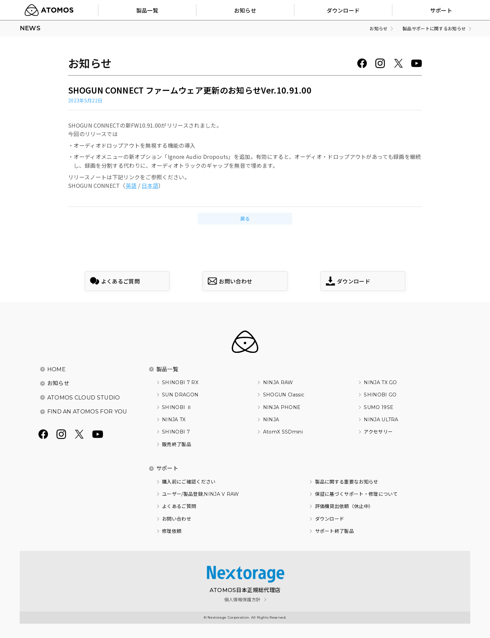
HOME (56, 369)
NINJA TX (174, 419)
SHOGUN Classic (283, 395)
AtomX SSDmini (283, 432)
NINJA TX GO (380, 382)
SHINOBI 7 (176, 432)
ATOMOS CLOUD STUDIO (83, 397)
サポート (167, 468)
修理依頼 (171, 531)
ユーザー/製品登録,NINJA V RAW (200, 494)
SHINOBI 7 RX (180, 382)
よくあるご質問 (179, 506)
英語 (131, 185)
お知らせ (58, 383)
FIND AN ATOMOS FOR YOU (87, 411)
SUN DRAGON (180, 395)
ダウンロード (329, 519)
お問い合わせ (176, 519)
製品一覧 (167, 369)
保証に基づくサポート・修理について (356, 494)
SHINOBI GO (380, 395)
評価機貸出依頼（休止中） (344, 506)
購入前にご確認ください (189, 482)
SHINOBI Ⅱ (177, 407)
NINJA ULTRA (381, 419)
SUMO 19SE (378, 407)
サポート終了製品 (334, 531)
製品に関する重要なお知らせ (346, 482)
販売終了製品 (176, 444)
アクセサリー (378, 432)
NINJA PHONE (282, 407)
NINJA (271, 419)
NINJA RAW (278, 382)
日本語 (150, 185)
